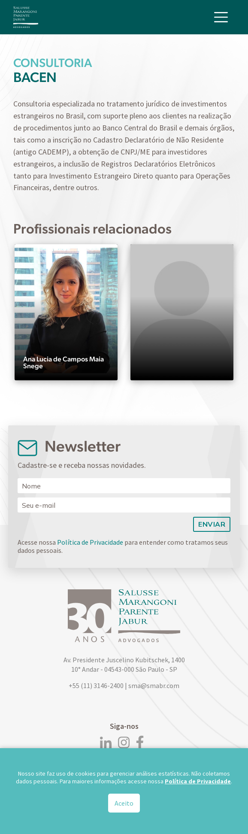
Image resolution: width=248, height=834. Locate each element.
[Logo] (25, 17)
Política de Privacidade (90, 542)
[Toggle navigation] (221, 17)
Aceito (124, 803)
